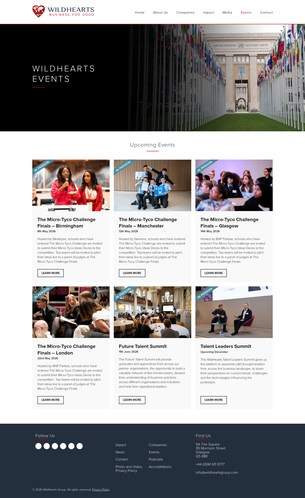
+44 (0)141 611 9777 (210, 464)
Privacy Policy (101, 489)
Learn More (51, 273)
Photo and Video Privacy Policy (129, 469)
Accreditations (160, 467)
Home (139, 12)
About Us (160, 12)
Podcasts (156, 459)
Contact (266, 12)
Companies (185, 12)
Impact (208, 12)
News (120, 452)
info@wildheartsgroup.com (217, 473)
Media (227, 12)
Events (246, 12)
